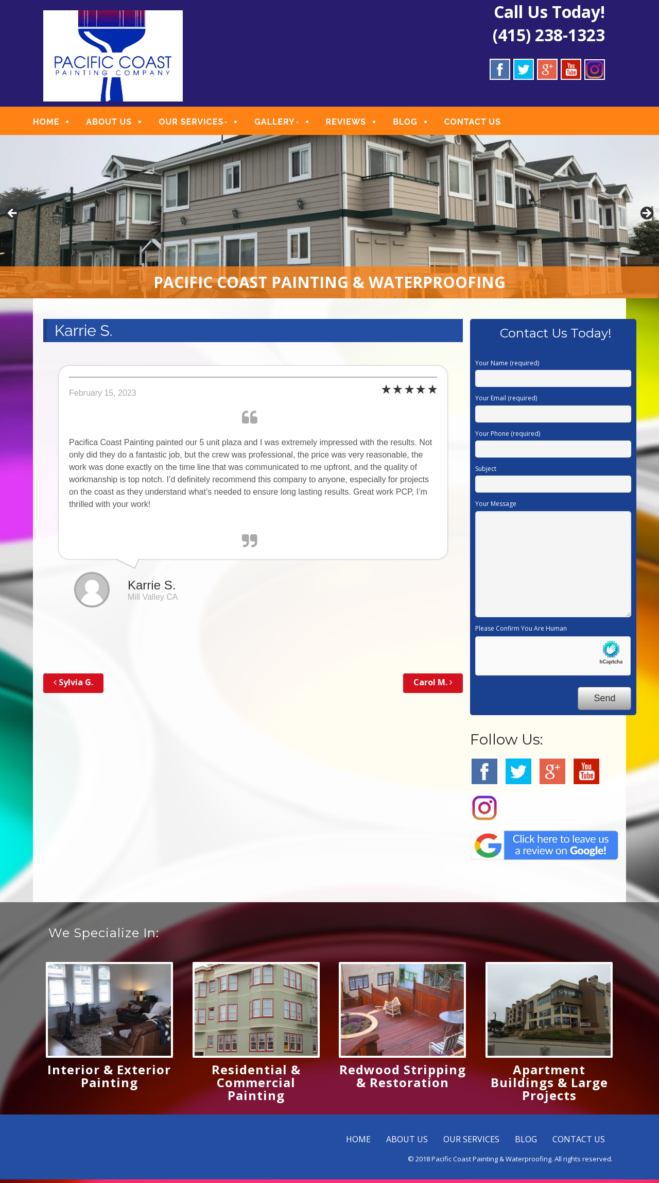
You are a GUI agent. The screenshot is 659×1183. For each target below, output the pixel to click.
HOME (57, 123)
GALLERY (286, 123)
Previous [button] (13, 217)
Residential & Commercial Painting (256, 1085)
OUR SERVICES (202, 123)
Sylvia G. (73, 685)
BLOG (416, 123)
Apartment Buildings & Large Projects (549, 1085)
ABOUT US (120, 123)
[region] (329, 220)
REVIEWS (357, 123)
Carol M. (433, 685)
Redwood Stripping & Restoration (402, 1079)
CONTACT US (484, 123)
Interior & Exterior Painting (109, 1079)
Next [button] (646, 217)
